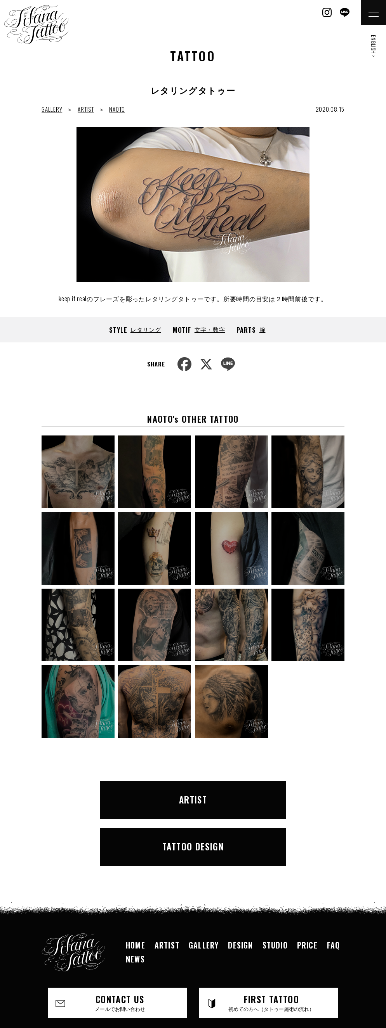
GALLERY (52, 109)
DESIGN (240, 891)
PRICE (307, 891)
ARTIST (86, 109)
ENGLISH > (374, 46)
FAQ (333, 891)
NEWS (135, 905)
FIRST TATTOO (271, 949)
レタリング (145, 329)
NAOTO (117, 109)
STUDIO (275, 891)
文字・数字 (210, 329)
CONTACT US (120, 949)
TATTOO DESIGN (272, 796)
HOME (135, 891)
